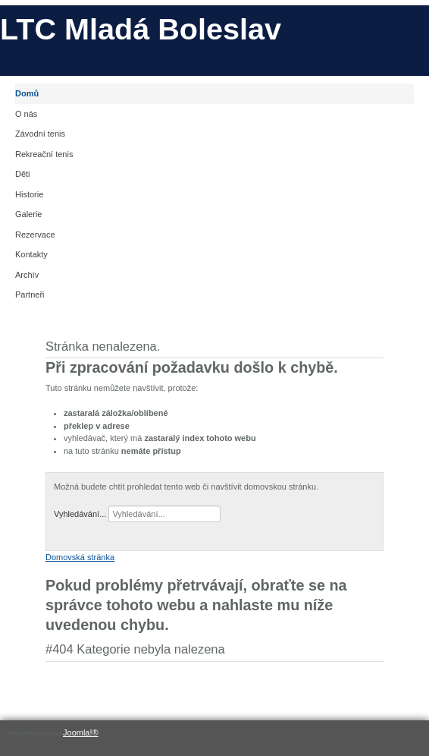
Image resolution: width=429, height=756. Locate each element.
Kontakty (31, 254)
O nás (26, 113)
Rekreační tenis (44, 154)
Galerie (28, 214)
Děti (22, 173)
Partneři (30, 294)
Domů (27, 93)
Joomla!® (81, 732)
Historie (29, 194)
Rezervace (35, 234)
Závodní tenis (40, 133)
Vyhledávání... (80, 513)
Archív (27, 274)
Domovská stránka (79, 557)
